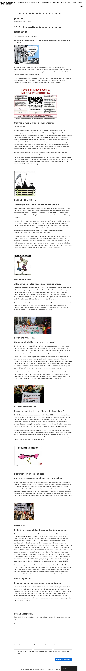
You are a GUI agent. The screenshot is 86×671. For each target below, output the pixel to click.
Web (55, 645)
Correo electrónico (40, 645)
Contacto (74, 2)
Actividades (56, 2)
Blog (69, 2)
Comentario (18, 624)
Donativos (80, 2)
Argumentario (20, 2)
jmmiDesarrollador (21, 21)
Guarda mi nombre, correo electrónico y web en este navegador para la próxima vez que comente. (42, 652)
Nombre (17, 645)
